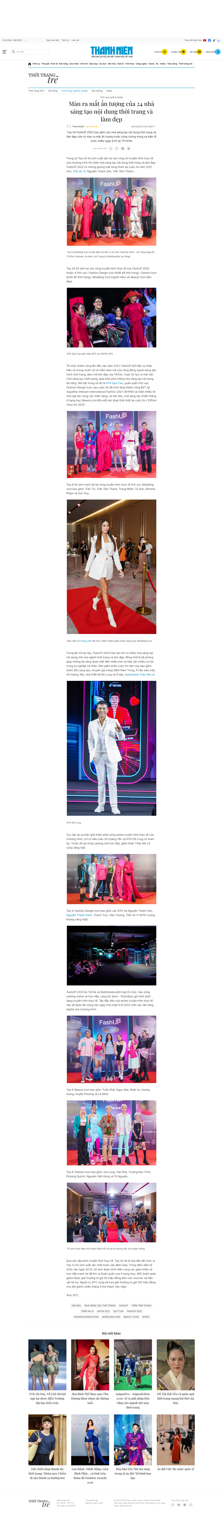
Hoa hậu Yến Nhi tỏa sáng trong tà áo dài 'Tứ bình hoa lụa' (133, 1473)
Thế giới (45, 64)
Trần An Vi (79, 171)
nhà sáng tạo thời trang (100, 1305)
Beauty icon (131, 1316)
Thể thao (129, 64)
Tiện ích (65, 40)
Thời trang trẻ (185, 64)
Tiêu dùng (172, 64)
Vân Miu (76, 1305)
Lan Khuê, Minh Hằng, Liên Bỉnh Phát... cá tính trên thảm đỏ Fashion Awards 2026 (90, 1475)
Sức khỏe (74, 64)
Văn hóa (112, 64)
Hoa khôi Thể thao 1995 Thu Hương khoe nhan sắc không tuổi (90, 1398)
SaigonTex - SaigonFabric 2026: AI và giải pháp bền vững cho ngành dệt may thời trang (133, 1400)
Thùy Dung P (78, 126)
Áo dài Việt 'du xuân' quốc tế (175, 1469)
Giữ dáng (53, 90)
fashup (123, 1305)
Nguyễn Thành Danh (79, 915)
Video (163, 64)
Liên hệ (75, 40)
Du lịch (102, 64)
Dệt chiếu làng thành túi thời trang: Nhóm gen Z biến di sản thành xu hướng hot (47, 1473)
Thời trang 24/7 (36, 90)
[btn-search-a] (13, 52)
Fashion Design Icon (86, 1316)
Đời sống (63, 64)
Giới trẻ (84, 64)
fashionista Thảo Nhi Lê (140, 674)
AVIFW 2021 (103, 1311)
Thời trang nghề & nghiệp (74, 90)
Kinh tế (54, 64)
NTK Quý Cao (114, 383)
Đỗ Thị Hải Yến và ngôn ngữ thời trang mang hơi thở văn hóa (175, 1398)
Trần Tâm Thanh (141, 1305)
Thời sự (36, 64)
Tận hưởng (97, 90)
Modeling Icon (111, 1316)
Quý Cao (118, 1311)
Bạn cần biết (53, 40)
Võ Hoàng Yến (84, 640)
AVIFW (145, 1316)
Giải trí (120, 64)
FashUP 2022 (134, 1311)
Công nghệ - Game (145, 64)
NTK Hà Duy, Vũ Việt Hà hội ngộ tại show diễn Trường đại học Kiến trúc (47, 1398)
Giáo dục (93, 64)
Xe (157, 64)
